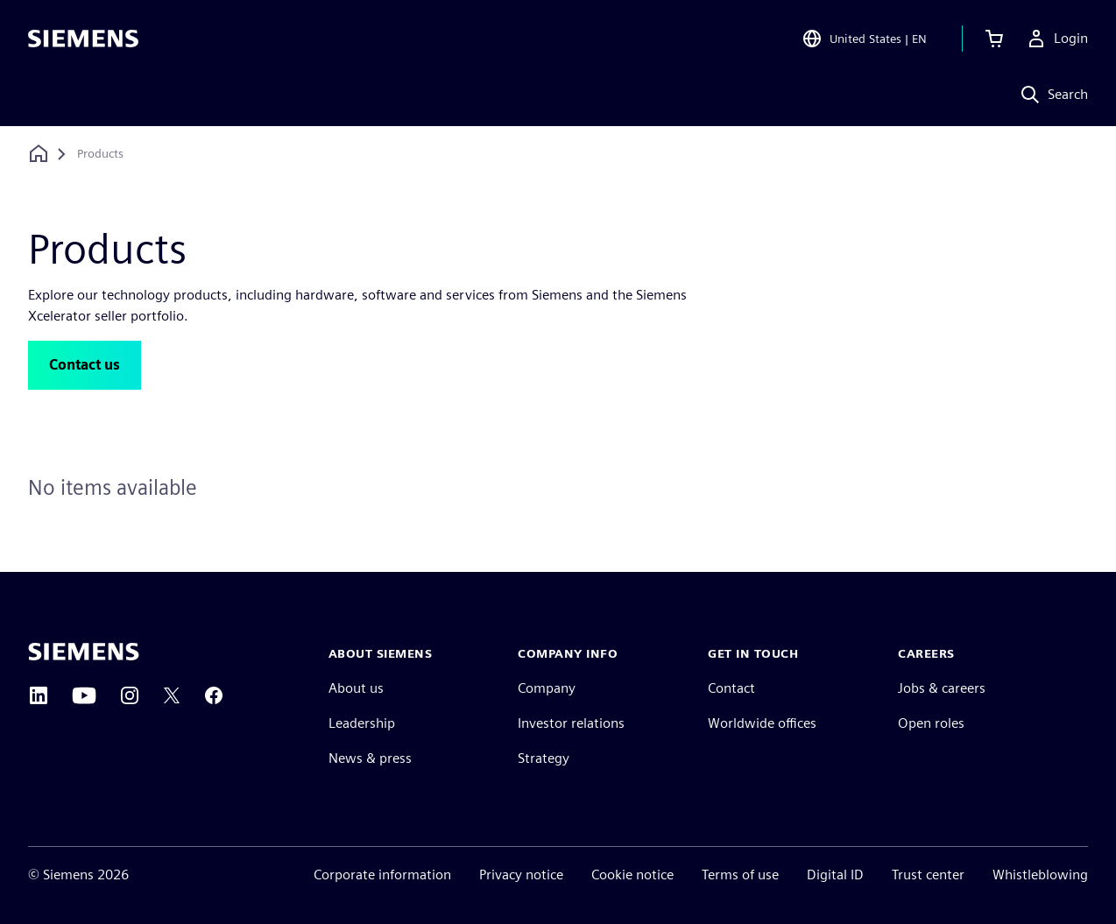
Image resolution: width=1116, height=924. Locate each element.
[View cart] (994, 38)
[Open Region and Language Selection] (864, 38)
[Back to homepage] (38, 154)
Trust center (928, 874)
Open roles (931, 723)
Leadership (361, 723)
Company (547, 688)
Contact (731, 688)
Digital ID (835, 874)
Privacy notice (521, 874)
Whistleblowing (1040, 874)
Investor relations (571, 723)
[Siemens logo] (83, 38)
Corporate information (382, 874)
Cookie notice (632, 874)
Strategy (543, 758)
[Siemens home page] (83, 651)
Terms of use (740, 874)
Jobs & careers (941, 688)
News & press (370, 758)
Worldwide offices (762, 723)
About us (356, 688)
